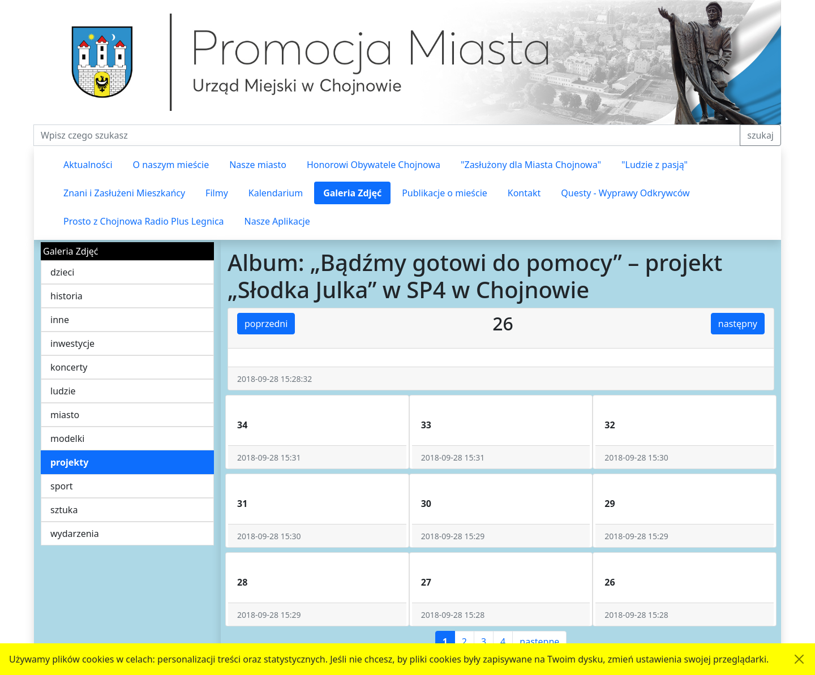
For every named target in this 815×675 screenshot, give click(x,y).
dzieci (62, 272)
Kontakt (524, 193)
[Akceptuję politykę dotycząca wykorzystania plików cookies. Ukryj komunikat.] (799, 659)
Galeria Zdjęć (352, 193)
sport (61, 486)
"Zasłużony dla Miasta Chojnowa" (531, 164)
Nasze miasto (257, 164)
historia (66, 296)
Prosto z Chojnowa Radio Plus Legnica (143, 221)
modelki (67, 438)
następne (539, 641)
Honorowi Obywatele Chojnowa (373, 164)
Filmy (216, 193)
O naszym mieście (171, 164)
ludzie (63, 391)
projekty (69, 462)
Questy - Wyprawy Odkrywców (625, 193)
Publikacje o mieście (444, 193)
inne (59, 319)
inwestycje (72, 343)
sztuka (64, 510)
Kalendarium (275, 193)
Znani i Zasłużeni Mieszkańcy (124, 193)
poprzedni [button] (266, 323)
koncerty (68, 367)
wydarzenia (74, 533)
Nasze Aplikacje (277, 221)
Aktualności (88, 164)
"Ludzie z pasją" (654, 164)
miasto (64, 415)
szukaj (760, 135)
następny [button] (737, 323)
